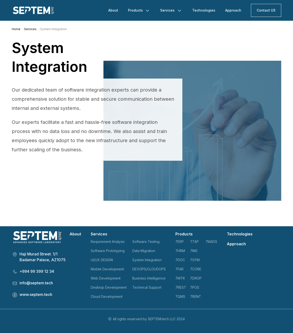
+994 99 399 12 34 (36, 271)
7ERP (179, 242)
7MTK (180, 278)
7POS (194, 287)
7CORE (195, 269)
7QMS (180, 296)
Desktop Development (109, 287)
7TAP (194, 242)
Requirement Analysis (108, 242)
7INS (193, 251)
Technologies (203, 10)
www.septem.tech (35, 294)
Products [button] (136, 10)
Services (30, 29)
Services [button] (168, 10)
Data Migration (143, 251)
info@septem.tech (36, 282)
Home (16, 29)
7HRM (180, 251)
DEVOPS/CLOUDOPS (149, 269)
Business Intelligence (149, 278)
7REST (180, 287)
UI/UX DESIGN (102, 260)
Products (184, 234)
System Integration (147, 260)
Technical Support (146, 287)
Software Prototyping (108, 251)
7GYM (195, 260)
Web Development (106, 278)
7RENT (195, 296)
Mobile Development (107, 269)
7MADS (211, 242)
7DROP (196, 278)
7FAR (179, 269)
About (113, 10)
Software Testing (145, 242)
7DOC (180, 260)
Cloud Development (106, 296)
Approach (233, 10)
